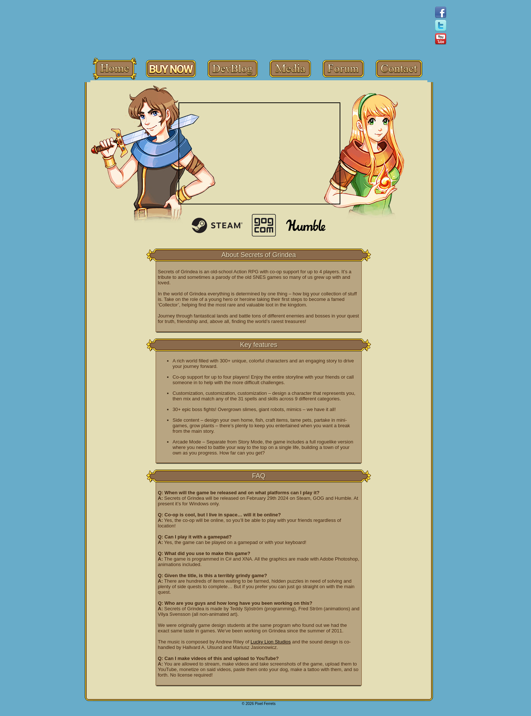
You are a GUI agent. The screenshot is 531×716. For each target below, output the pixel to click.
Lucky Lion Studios (270, 642)
